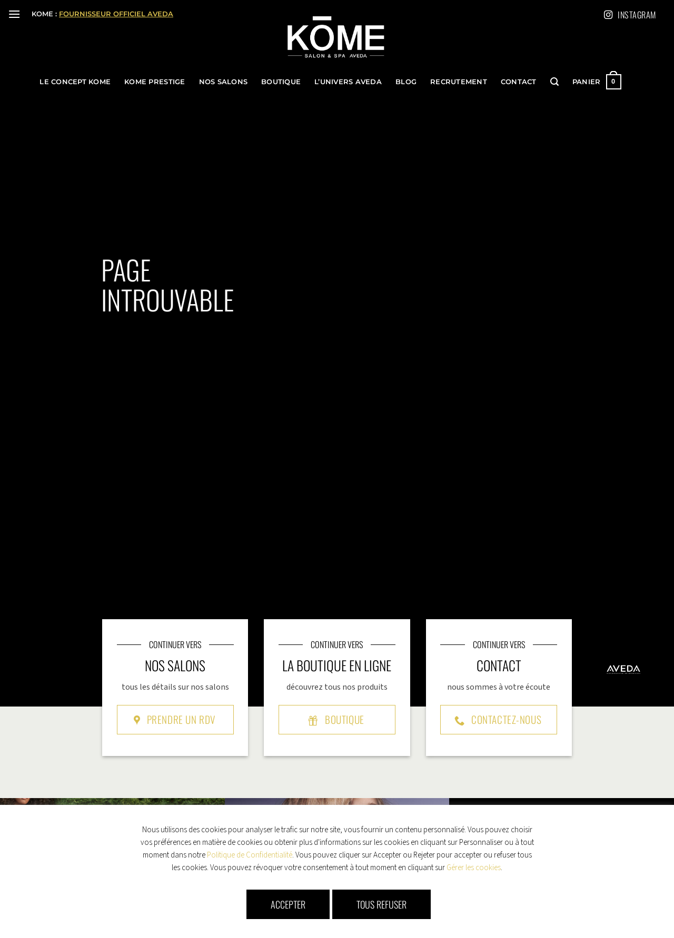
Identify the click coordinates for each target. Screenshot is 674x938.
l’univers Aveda (348, 82)
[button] (14, 14)
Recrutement (458, 82)
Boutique (281, 82)
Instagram (631, 14)
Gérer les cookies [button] (474, 867)
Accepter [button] (288, 904)
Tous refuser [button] (381, 904)
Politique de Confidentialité (249, 855)
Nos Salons (223, 82)
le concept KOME (75, 82)
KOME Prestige (154, 82)
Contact (519, 82)
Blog (406, 82)
